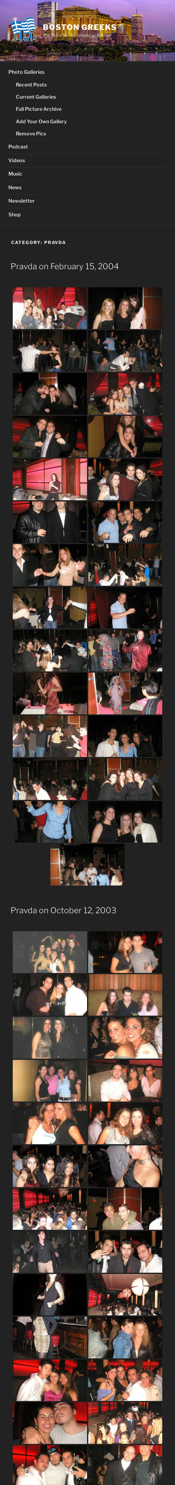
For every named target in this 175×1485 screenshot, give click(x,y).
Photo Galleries (26, 72)
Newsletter (21, 201)
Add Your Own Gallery (41, 122)
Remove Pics (31, 134)
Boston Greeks (80, 27)
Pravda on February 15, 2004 (65, 266)
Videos (16, 160)
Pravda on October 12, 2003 (63, 910)
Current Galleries (36, 97)
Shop (14, 215)
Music (15, 174)
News (14, 187)
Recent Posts (31, 85)
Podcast (18, 147)
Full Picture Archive (39, 109)
